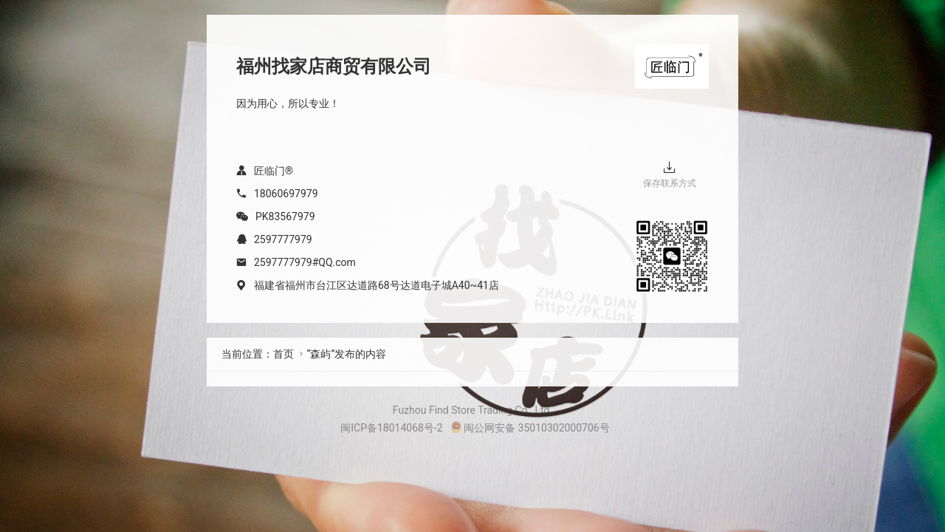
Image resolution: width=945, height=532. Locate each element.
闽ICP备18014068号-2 (391, 428)
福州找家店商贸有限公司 (333, 66)
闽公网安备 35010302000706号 (530, 428)
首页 (283, 354)
